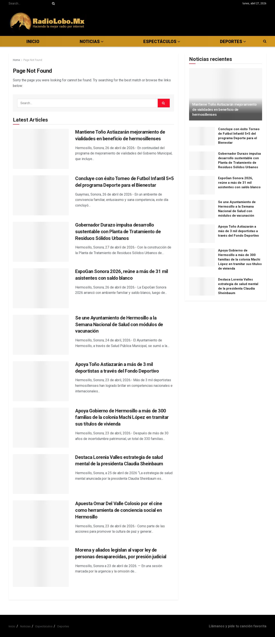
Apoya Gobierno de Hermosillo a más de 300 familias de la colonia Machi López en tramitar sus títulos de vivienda (122, 417)
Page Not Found (32, 60)
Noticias (90, 41)
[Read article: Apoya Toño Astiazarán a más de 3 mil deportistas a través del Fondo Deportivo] (41, 381)
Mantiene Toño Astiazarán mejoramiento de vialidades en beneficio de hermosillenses (224, 109)
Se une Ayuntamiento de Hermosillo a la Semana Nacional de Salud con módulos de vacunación (119, 324)
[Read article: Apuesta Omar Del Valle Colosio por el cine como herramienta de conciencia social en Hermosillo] (41, 520)
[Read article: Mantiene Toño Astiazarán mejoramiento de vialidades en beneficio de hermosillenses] (41, 149)
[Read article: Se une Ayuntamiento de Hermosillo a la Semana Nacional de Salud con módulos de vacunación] (41, 335)
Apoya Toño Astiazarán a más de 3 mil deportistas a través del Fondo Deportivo (238, 231)
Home (16, 60)
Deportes (63, 626)
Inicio (32, 41)
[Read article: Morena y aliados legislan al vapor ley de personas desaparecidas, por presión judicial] (41, 567)
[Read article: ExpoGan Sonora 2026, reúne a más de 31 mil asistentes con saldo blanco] (41, 288)
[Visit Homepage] (47, 21)
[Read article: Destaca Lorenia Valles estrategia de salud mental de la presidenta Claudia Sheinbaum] (41, 474)
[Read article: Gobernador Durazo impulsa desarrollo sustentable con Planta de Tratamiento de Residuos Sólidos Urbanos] (41, 242)
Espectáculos (43, 626)
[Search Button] (52, 3)
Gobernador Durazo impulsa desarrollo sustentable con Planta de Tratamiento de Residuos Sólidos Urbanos (118, 231)
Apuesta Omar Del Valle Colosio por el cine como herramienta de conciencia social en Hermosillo (118, 510)
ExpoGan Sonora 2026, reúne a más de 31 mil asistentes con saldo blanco (239, 182)
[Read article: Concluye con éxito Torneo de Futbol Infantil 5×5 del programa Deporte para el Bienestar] (41, 195)
